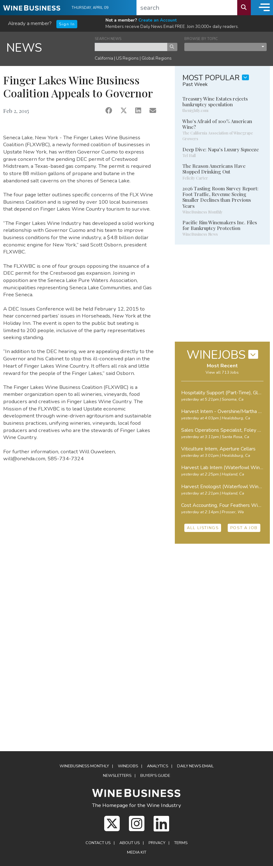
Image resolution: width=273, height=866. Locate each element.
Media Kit (136, 852)
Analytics (157, 766)
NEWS (24, 48)
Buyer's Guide (155, 775)
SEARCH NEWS (108, 38)
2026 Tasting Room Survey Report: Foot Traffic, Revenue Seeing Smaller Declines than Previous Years (220, 197)
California (104, 58)
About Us (129, 843)
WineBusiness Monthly (84, 766)
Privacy (157, 843)
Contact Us (98, 843)
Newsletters (117, 775)
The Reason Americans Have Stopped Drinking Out (213, 169)
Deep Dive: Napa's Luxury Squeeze (220, 149)
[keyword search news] (131, 47)
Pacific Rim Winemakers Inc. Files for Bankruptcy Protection (219, 225)
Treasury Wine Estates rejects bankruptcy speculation (215, 101)
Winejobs (128, 766)
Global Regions (157, 58)
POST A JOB (244, 528)
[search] (187, 7)
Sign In (67, 24)
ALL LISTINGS (203, 528)
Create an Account (157, 20)
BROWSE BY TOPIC (201, 38)
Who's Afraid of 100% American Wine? (217, 124)
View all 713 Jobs (222, 372)
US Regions (127, 58)
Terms (180, 843)
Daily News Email (195, 766)
